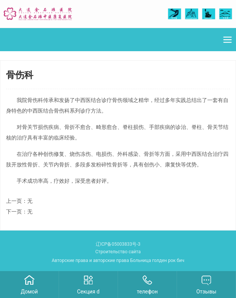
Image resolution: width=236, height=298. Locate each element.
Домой (29, 292)
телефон (147, 292)
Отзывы (206, 292)
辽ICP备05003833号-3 (118, 244)
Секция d (88, 292)
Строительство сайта (118, 251)
